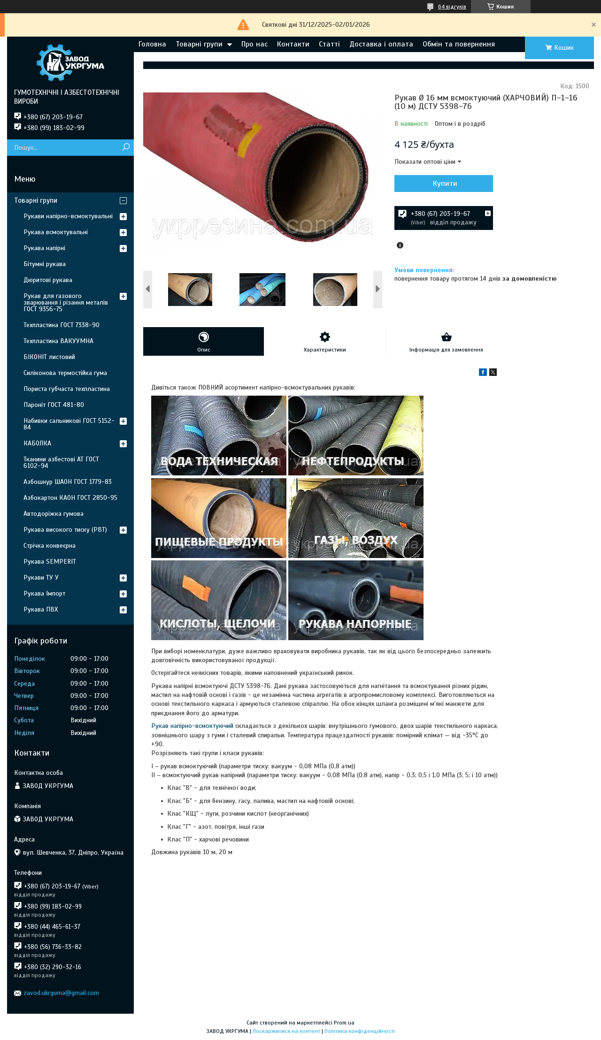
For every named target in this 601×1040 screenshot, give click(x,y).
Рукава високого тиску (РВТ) (65, 530)
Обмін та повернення (459, 44)
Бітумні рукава (44, 264)
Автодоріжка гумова (53, 514)
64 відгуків (452, 6)
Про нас (254, 44)
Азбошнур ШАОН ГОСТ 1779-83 (67, 482)
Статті (329, 44)
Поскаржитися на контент (286, 1031)
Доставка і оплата (381, 44)
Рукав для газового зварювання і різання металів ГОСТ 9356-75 (65, 302)
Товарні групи (199, 44)
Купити (445, 183)
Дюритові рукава (47, 280)
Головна (152, 44)
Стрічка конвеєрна (49, 546)
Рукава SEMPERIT (49, 562)
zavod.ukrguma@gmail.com (61, 993)
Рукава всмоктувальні (55, 232)
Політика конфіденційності (359, 1031)
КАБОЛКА (37, 443)
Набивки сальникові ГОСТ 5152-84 (69, 424)
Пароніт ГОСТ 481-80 (53, 405)
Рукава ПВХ (40, 609)
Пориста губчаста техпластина (66, 389)
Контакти (293, 44)
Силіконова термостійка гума (65, 373)
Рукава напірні (44, 248)
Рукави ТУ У (41, 577)
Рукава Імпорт (44, 593)
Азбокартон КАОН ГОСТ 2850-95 (70, 498)
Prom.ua (344, 1022)
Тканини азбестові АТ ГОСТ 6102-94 (61, 462)
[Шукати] (125, 147)
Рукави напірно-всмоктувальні (68, 216)
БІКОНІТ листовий (49, 357)
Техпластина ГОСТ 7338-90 (61, 325)
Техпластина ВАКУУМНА (58, 341)
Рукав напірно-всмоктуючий (192, 726)
